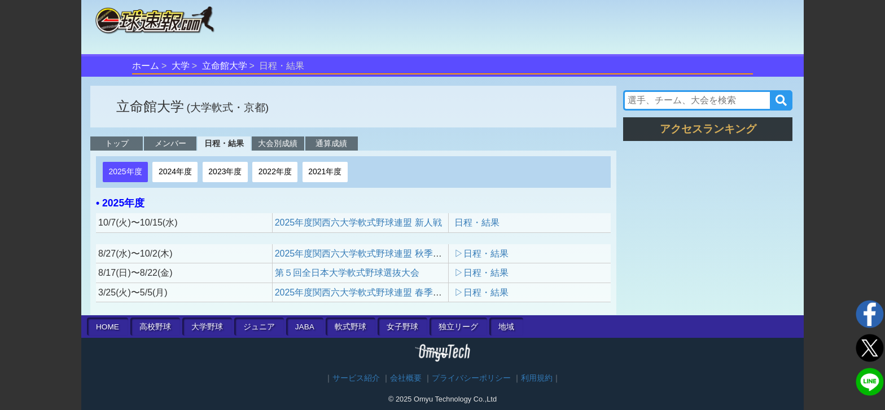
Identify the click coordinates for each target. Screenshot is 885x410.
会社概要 (406, 378)
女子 (402, 327)
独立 (458, 327)
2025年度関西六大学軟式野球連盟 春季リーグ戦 (372, 292)
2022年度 (275, 171)
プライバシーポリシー (471, 378)
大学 (181, 65)
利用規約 (537, 378)
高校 (155, 327)
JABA (304, 327)
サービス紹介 (356, 378)
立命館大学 (224, 65)
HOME (107, 327)
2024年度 (175, 171)
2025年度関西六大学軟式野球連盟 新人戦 (358, 222)
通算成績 (331, 143)
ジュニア (259, 327)
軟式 (350, 327)
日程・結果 (224, 143)
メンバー (170, 143)
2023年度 (225, 171)
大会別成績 (277, 143)
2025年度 (125, 171)
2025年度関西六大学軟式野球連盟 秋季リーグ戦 (372, 253)
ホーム (145, 65)
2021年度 (324, 171)
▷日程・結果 (481, 253)
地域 (506, 327)
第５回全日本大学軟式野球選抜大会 (347, 272)
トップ (117, 143)
